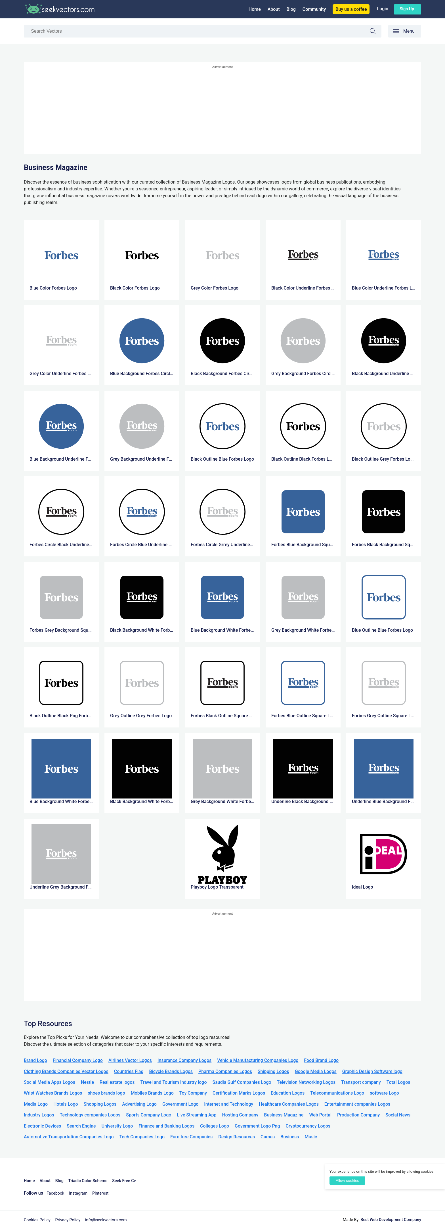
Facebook (55, 1193)
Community (314, 9)
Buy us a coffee (351, 9)
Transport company (361, 1082)
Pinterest (100, 1193)
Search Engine (81, 1126)
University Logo (117, 1126)
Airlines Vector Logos (130, 1060)
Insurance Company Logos (184, 1060)
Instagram (78, 1193)
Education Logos (288, 1093)
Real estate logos (117, 1082)
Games (268, 1136)
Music (311, 1136)
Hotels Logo (65, 1104)
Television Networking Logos (306, 1082)
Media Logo (36, 1104)
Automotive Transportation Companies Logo (69, 1136)
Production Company (358, 1115)
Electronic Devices (42, 1126)
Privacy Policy (68, 1220)
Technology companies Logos (90, 1115)
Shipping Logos (273, 1071)
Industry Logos (39, 1115)
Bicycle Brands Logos (171, 1071)
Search (375, 32)
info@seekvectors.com (106, 1220)
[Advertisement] (222, 110)
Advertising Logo (139, 1104)
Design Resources (236, 1136)
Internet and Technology (228, 1104)
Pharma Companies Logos (225, 1071)
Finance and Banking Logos (166, 1126)
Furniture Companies (191, 1136)
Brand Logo (35, 1060)
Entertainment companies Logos (357, 1104)
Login (382, 8)
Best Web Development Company (390, 1219)
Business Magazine (283, 1115)
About (274, 9)
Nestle (87, 1082)
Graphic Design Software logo (372, 1071)
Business (289, 1136)
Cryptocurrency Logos (308, 1126)
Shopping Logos (100, 1104)
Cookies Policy (37, 1220)
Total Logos (398, 1082)
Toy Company (193, 1093)
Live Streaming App (196, 1115)
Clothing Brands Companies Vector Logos (66, 1071)
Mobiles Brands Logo (152, 1093)
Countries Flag (129, 1071)
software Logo (384, 1093)
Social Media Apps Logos (49, 1082)
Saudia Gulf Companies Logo (241, 1082)
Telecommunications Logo (337, 1093)
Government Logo (180, 1104)
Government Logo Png (257, 1126)
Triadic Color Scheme (88, 1180)
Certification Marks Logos (239, 1093)
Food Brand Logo (321, 1060)
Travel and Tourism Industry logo (173, 1082)
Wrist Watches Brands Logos (53, 1093)
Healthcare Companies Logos (289, 1104)
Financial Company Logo (78, 1060)
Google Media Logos (316, 1071)
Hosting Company (240, 1115)
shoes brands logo (106, 1093)
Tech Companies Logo (142, 1136)
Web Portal (320, 1115)
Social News (397, 1115)
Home (255, 9)
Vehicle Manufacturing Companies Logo (257, 1060)
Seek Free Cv (124, 1180)
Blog (291, 9)
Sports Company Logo (148, 1115)
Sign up (407, 8)
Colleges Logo (214, 1126)
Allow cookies (347, 1180)
